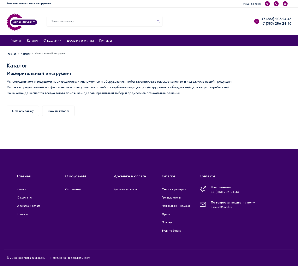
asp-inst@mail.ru (221, 207)
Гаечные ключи (171, 197)
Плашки (167, 222)
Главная (16, 40)
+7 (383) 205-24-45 (276, 19)
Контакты (105, 40)
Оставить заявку (23, 111)
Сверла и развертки (174, 189)
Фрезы (166, 214)
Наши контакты (252, 4)
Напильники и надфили (176, 206)
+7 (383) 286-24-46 (276, 23)
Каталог (32, 40)
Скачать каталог (58, 111)
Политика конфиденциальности (70, 258)
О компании (52, 40)
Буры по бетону (171, 231)
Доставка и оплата (80, 40)
